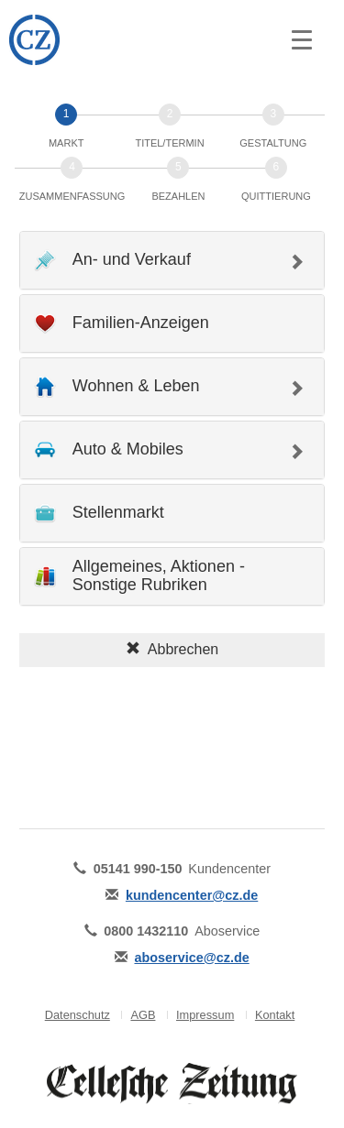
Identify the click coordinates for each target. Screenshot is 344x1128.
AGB (142, 1015)
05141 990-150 (138, 868)
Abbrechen (172, 649)
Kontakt (274, 1015)
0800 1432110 (146, 931)
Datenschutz (77, 1015)
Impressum (205, 1015)
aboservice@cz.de (191, 957)
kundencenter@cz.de (192, 895)
